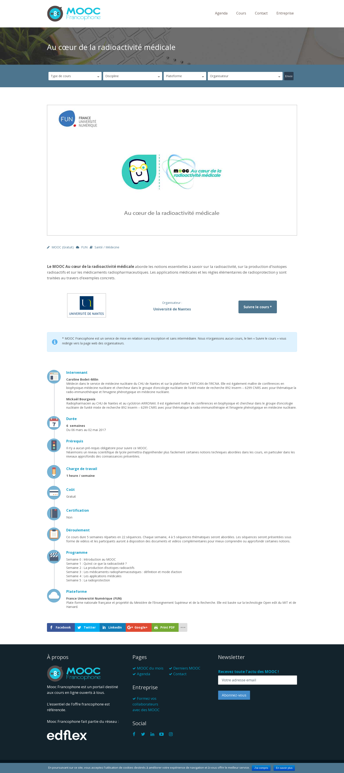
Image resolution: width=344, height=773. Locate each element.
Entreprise (285, 13)
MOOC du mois (150, 668)
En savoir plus (284, 767)
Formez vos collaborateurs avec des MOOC (146, 704)
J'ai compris (261, 767)
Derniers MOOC (186, 668)
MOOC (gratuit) (63, 247)
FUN (84, 247)
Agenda (221, 13)
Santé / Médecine (107, 247)
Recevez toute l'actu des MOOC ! (248, 671)
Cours (241, 13)
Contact (261, 13)
